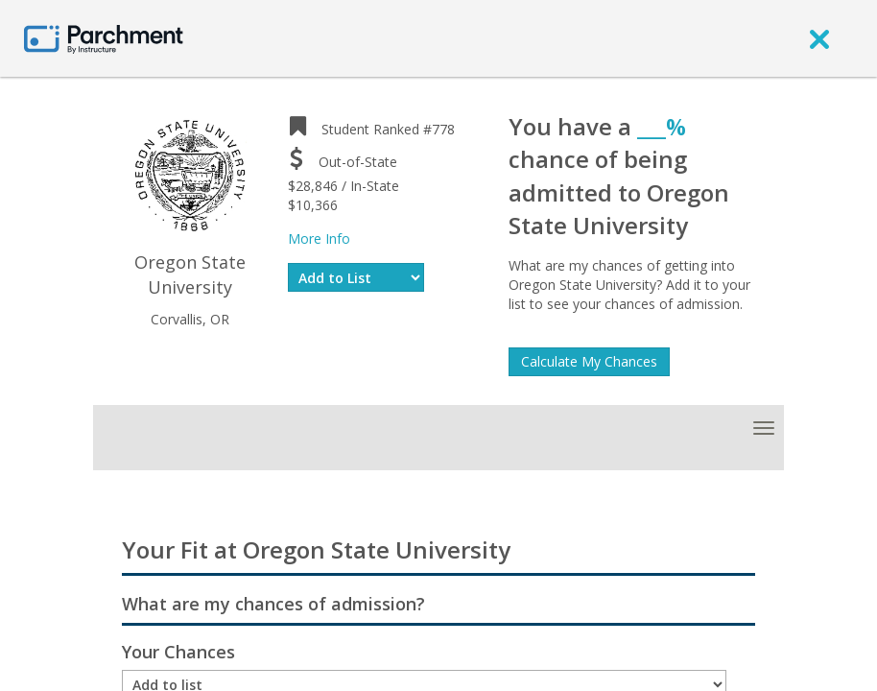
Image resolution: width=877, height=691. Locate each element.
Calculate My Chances (589, 361)
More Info (319, 238)
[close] (819, 38)
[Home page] (103, 38)
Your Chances (178, 651)
